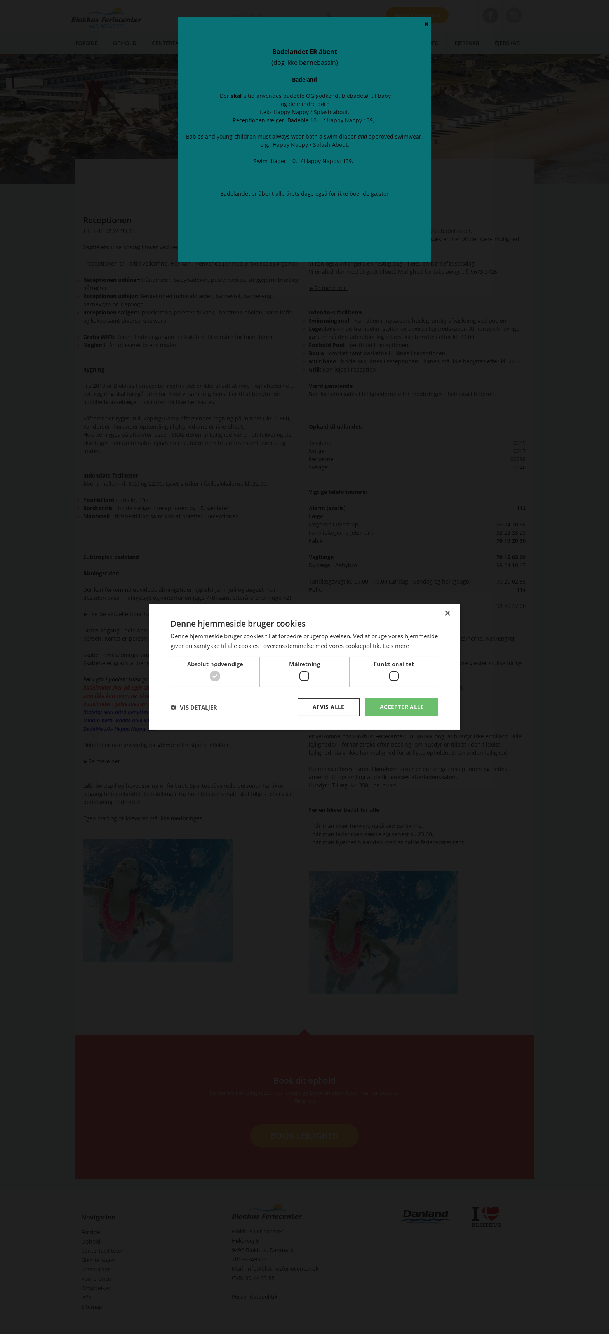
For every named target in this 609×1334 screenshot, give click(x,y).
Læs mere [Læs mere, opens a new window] (396, 646)
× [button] (447, 614)
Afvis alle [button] (329, 706)
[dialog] (304, 667)
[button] (194, 707)
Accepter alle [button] (402, 706)
